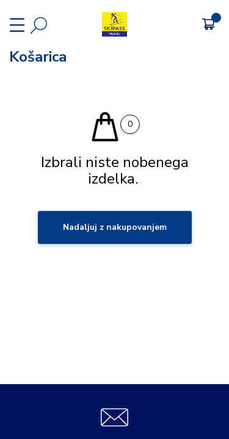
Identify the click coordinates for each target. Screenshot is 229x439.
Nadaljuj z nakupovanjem (115, 227)
